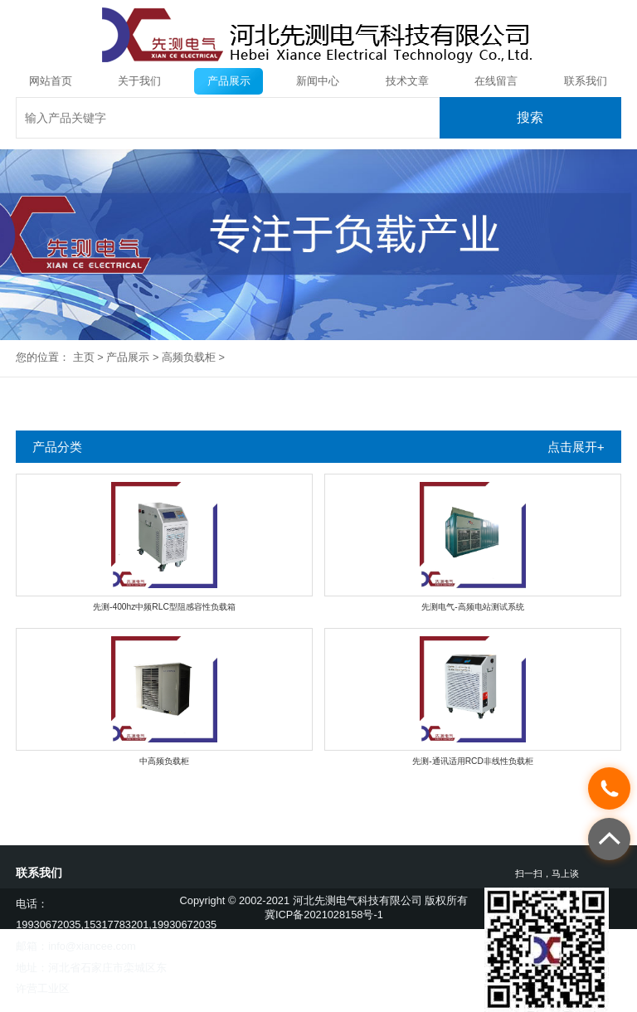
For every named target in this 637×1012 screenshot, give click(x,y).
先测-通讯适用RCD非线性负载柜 (472, 761)
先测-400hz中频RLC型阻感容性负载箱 (164, 606)
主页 (84, 357)
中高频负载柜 (164, 761)
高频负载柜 (189, 357)
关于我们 (139, 81)
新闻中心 (317, 81)
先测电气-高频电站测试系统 (472, 606)
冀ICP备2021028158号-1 (324, 914)
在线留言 (496, 81)
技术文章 (407, 81)
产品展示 (228, 81)
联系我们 (585, 81)
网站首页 (50, 81)
